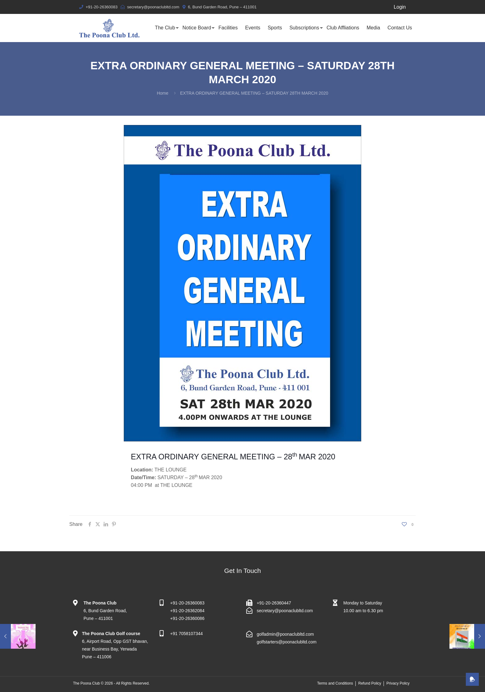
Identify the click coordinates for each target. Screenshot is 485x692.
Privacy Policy (398, 683)
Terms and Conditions (335, 683)
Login (400, 7)
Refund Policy (369, 683)
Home (162, 93)
